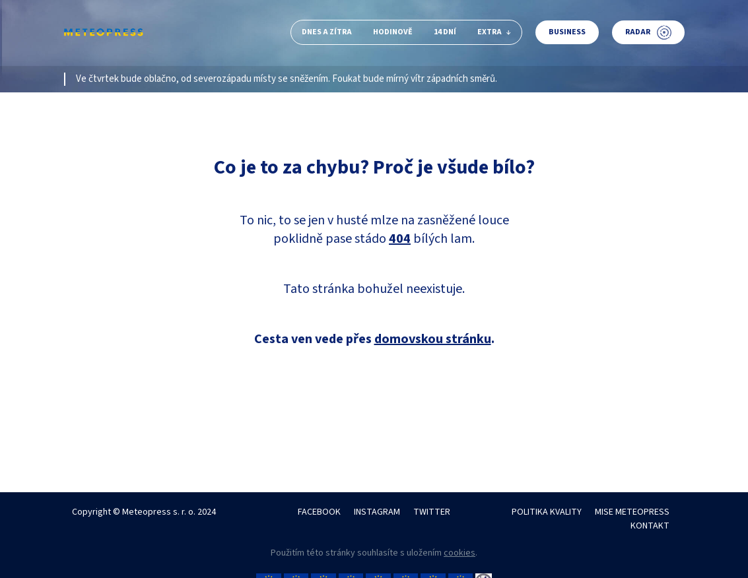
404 (400, 239)
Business (567, 32)
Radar (648, 32)
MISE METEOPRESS (632, 512)
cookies (459, 553)
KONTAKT (649, 525)
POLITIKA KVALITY (547, 512)
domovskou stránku (432, 339)
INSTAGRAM (377, 512)
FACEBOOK (319, 512)
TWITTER (431, 512)
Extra (494, 32)
